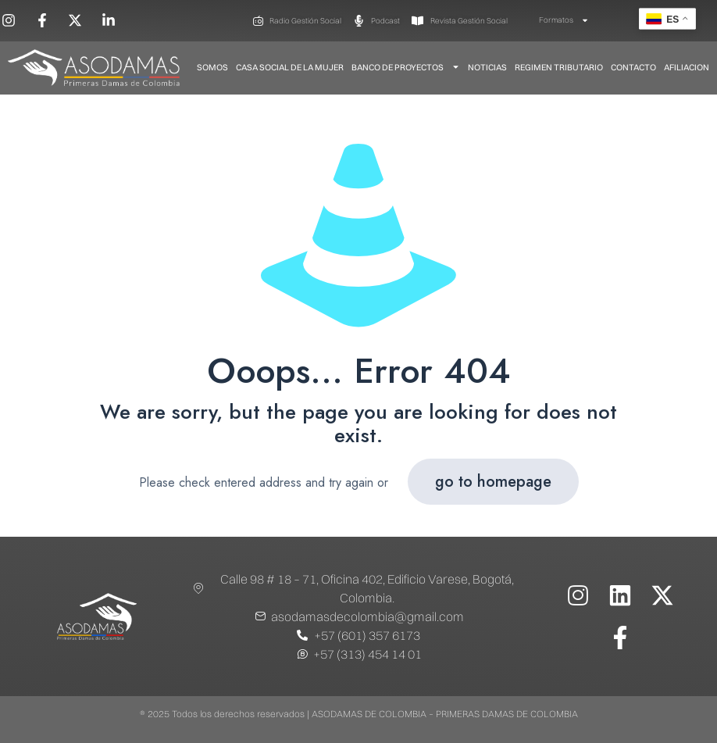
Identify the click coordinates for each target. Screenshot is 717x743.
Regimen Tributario (559, 67)
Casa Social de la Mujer (290, 67)
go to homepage (493, 481)
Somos (212, 67)
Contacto (633, 67)
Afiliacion (686, 67)
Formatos (564, 20)
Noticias (487, 67)
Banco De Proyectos (405, 67)
